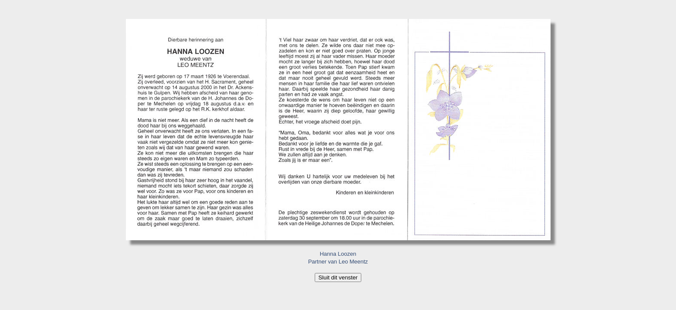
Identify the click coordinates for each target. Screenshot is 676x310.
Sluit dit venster (337, 277)
